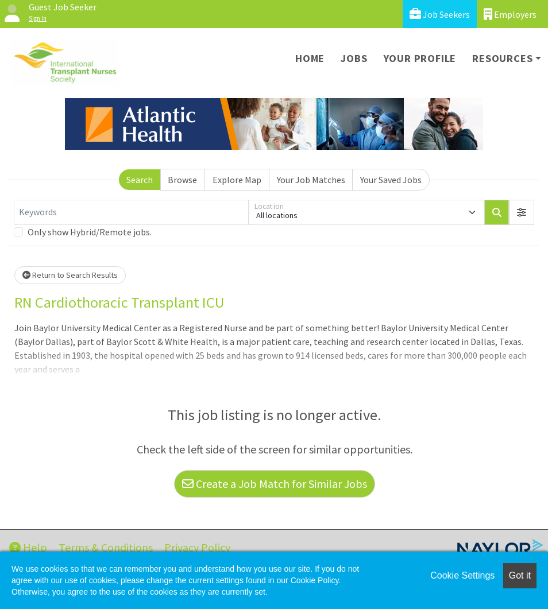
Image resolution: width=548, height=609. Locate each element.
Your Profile (420, 58)
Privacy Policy (197, 547)
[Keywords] (131, 212)
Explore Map (237, 179)
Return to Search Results (70, 275)
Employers (510, 14)
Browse (182, 179)
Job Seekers (440, 14)
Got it (520, 575)
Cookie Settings (462, 575)
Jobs (354, 58)
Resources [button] (502, 58)
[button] (521, 212)
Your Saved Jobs (391, 179)
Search (139, 179)
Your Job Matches (311, 179)
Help (28, 547)
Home (310, 58)
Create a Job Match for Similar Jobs (274, 483)
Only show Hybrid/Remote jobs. (90, 232)
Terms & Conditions (106, 547)
